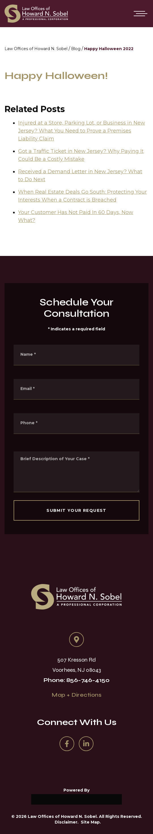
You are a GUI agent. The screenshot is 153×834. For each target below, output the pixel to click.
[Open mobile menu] (139, 13)
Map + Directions (76, 694)
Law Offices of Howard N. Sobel (36, 48)
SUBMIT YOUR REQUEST (76, 510)
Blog (75, 48)
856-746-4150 (88, 680)
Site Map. (91, 822)
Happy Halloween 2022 (108, 48)
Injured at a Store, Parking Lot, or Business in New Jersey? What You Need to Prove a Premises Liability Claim (81, 132)
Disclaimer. (66, 822)
